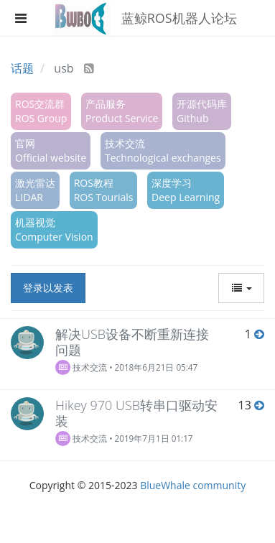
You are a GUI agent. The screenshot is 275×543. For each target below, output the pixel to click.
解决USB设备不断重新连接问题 (132, 341)
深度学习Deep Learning (186, 190)
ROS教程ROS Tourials (104, 190)
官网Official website (50, 150)
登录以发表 (48, 287)
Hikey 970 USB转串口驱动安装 (136, 413)
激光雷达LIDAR (35, 190)
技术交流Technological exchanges (163, 150)
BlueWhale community (193, 485)
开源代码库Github (202, 111)
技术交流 (81, 367)
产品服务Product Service (121, 111)
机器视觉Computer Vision (54, 229)
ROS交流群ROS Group (41, 111)
